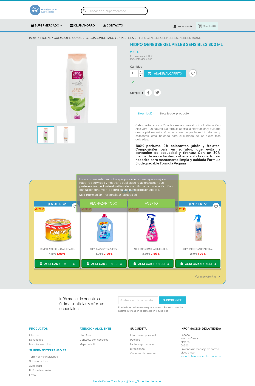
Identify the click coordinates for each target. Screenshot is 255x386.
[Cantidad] (134, 73)
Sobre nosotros (39, 361)
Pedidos (135, 339)
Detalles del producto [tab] (174, 113)
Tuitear (157, 92)
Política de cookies (40, 370)
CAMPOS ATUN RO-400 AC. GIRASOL (57, 249)
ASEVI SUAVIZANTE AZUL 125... (104, 249)
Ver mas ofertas (208, 277)
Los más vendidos (40, 344)
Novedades (36, 339)
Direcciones (137, 348)
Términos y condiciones (43, 356)
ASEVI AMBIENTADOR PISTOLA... (198, 249)
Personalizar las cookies (120, 195)
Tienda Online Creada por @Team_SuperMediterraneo (127, 381)
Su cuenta (138, 329)
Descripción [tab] (146, 113)
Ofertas (34, 335)
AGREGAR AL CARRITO (57, 263)
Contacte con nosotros (94, 339)
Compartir (148, 92)
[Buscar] (114, 11)
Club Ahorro (87, 335)
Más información (91, 195)
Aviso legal (35, 365)
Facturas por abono (142, 344)
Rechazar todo (103, 203)
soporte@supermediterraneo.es (201, 356)
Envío (32, 375)
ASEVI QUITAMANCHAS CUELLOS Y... (151, 249)
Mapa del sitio (88, 344)
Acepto (151, 203)
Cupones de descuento (144, 353)
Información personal (143, 335)
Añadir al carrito (165, 73)
